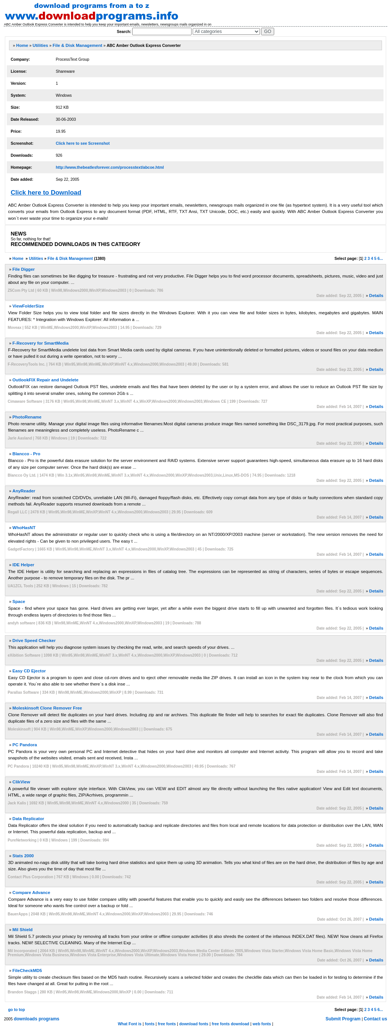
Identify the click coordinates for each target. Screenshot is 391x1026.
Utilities (40, 45)
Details (376, 295)
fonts (150, 1024)
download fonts (193, 1024)
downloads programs (36, 1019)
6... (380, 258)
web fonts (261, 1024)
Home (22, 45)
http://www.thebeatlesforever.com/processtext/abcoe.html (110, 167)
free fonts (167, 1024)
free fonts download (230, 1024)
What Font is (130, 1024)
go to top (16, 1009)
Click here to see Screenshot (83, 143)
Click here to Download (46, 192)
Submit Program (343, 1019)
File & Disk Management (77, 45)
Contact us (375, 1019)
